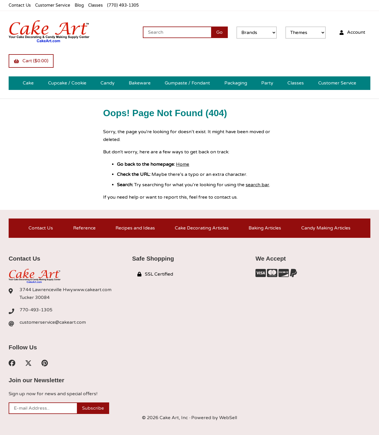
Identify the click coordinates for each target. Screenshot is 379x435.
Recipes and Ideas (135, 228)
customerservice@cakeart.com (53, 322)
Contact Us (20, 5)
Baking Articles (265, 228)
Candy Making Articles (325, 228)
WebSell (228, 418)
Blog (79, 5)
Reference (84, 228)
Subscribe (93, 408)
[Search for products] (177, 32)
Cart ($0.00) (31, 61)
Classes (95, 5)
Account (352, 32)
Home (182, 164)
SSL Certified (155, 274)
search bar (257, 185)
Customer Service (52, 5)
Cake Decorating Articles (202, 228)
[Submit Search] (219, 32)
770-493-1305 (36, 310)
